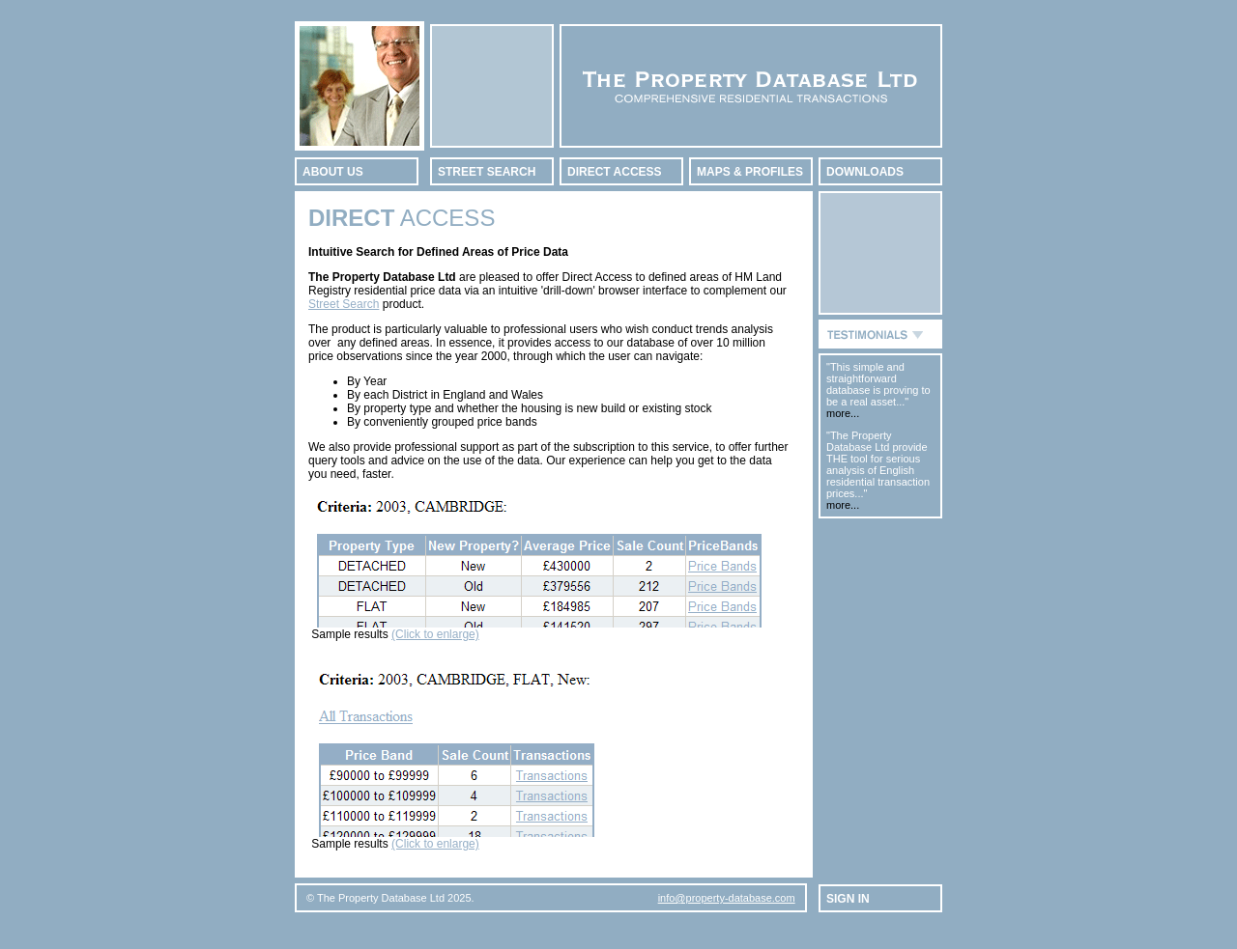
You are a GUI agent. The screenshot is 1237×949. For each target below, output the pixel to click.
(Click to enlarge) (435, 634)
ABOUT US (332, 172)
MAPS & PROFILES (750, 172)
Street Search (343, 304)
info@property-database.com (726, 898)
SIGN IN (848, 899)
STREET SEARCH (486, 172)
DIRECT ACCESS (614, 172)
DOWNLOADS (865, 172)
